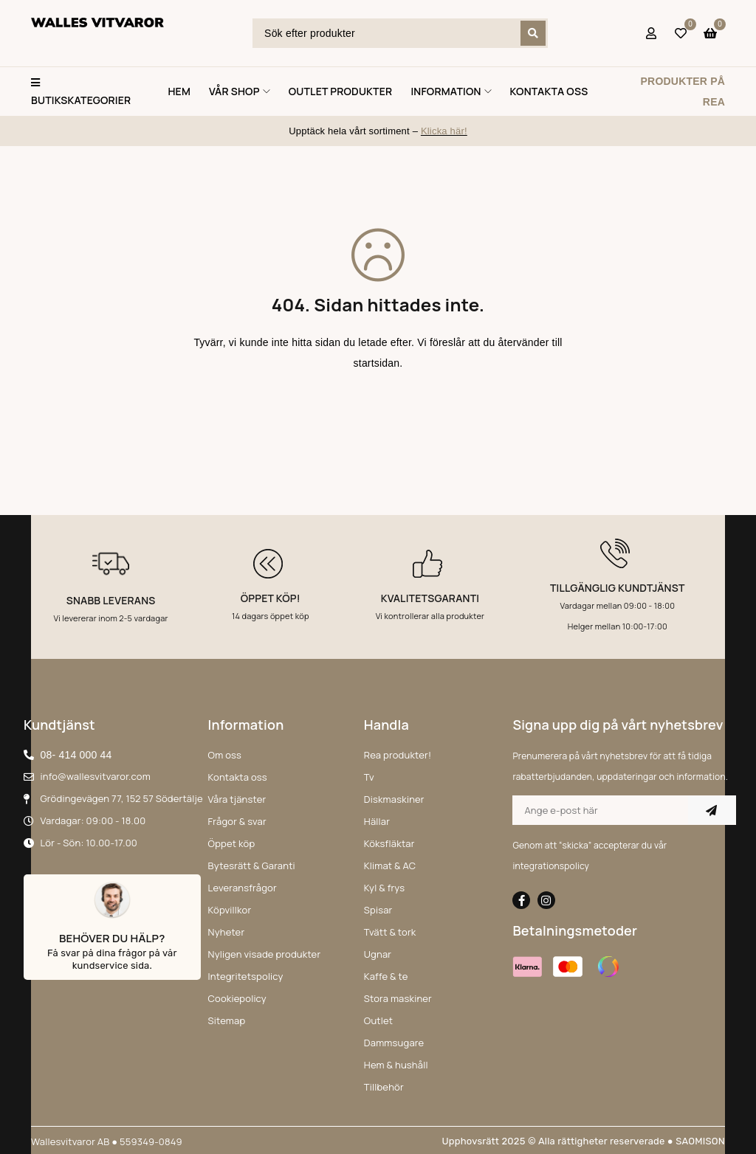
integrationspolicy (550, 866)
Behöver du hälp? (112, 938)
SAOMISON (700, 1141)
